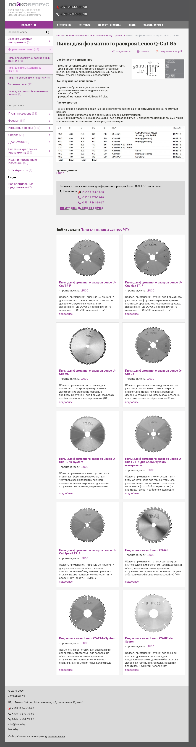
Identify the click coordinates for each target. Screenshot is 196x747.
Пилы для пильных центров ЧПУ (107, 35)
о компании (64, 24)
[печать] (143, 51)
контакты (85, 24)
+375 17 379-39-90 (71, 14)
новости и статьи (109, 24)
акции (132, 24)
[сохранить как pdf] (169, 51)
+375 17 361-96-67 (91, 202)
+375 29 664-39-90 (71, 7)
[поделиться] (121, 51)
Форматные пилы (77, 35)
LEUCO (60, 173)
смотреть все (15, 105)
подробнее (66, 314)
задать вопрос (153, 24)
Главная (60, 35)
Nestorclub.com (56, 736)
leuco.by (13, 729)
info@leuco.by (16, 724)
